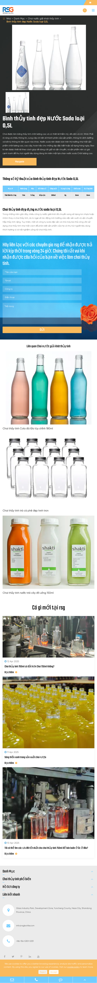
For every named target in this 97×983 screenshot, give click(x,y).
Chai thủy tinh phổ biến (17, 879)
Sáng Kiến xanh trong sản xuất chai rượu (25, 757)
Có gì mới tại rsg (48, 608)
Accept (53, 972)
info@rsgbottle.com (18, 925)
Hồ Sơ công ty (11, 887)
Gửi (42, 330)
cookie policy (73, 967)
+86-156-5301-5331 (18, 941)
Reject (43, 972)
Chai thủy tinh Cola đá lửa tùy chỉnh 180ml (28, 428)
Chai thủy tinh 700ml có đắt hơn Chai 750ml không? (29, 666)
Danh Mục (19, 18)
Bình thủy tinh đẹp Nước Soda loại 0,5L (27, 21)
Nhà (8, 18)
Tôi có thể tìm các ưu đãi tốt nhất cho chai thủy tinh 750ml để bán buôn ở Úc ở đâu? (46, 848)
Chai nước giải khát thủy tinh (43, 18)
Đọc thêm (11, 672)
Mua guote (19, 162)
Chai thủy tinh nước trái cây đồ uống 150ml (28, 592)
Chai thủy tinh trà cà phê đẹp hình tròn (25, 510)
